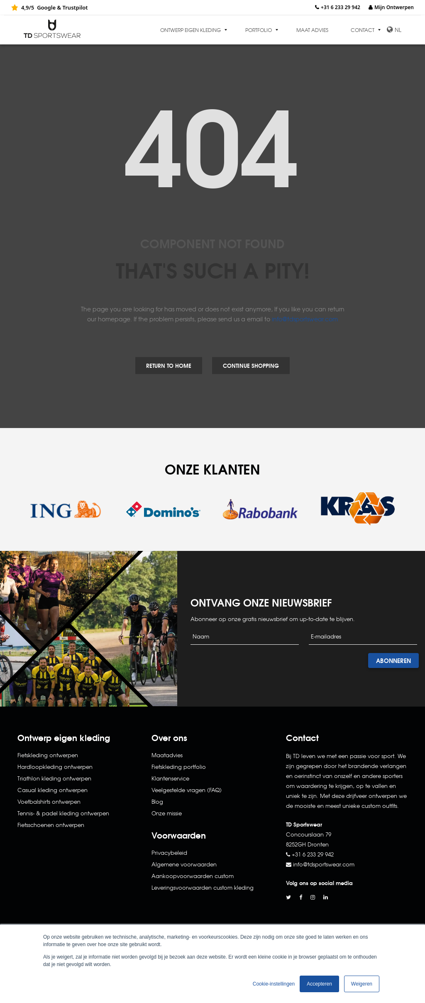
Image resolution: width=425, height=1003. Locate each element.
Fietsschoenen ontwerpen (50, 825)
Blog (157, 801)
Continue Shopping (251, 365)
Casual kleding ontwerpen (52, 790)
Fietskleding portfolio (178, 767)
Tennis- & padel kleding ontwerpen (63, 813)
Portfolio (258, 30)
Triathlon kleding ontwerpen (54, 778)
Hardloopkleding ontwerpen (55, 767)
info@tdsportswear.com (305, 319)
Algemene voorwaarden (184, 864)
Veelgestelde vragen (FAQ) (186, 790)
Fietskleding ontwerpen (47, 755)
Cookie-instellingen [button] (274, 984)
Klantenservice (170, 778)
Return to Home (168, 365)
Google (46, 7)
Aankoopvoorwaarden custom (192, 876)
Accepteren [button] (319, 984)
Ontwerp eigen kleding (190, 30)
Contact (362, 30)
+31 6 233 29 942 (340, 7)
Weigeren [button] (361, 984)
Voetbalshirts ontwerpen (49, 801)
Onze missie (166, 813)
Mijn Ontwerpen (394, 7)
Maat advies (312, 30)
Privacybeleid (169, 852)
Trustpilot (75, 7)
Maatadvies (167, 755)
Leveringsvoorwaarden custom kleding (202, 887)
